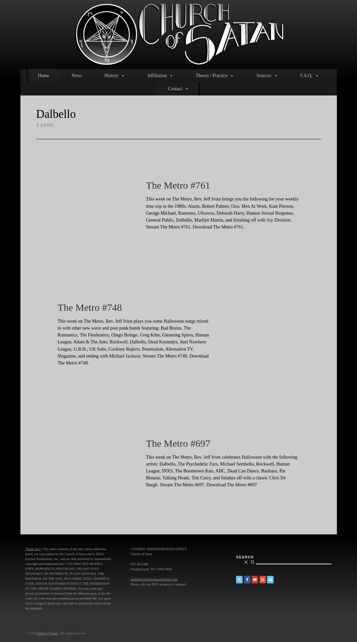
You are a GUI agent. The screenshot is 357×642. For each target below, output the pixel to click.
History (114, 75)
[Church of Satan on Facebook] (247, 579)
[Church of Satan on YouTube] (255, 579)
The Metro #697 (178, 443)
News (77, 75)
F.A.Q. (309, 75)
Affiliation (160, 75)
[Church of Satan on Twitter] (239, 579)
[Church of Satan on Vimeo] (270, 579)
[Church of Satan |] (178, 33)
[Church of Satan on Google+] (262, 579)
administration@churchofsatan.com (154, 579)
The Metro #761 (178, 185)
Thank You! (33, 549)
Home (43, 75)
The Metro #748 (90, 307)
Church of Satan (46, 633)
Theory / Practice (215, 75)
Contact (178, 88)
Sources (267, 75)
